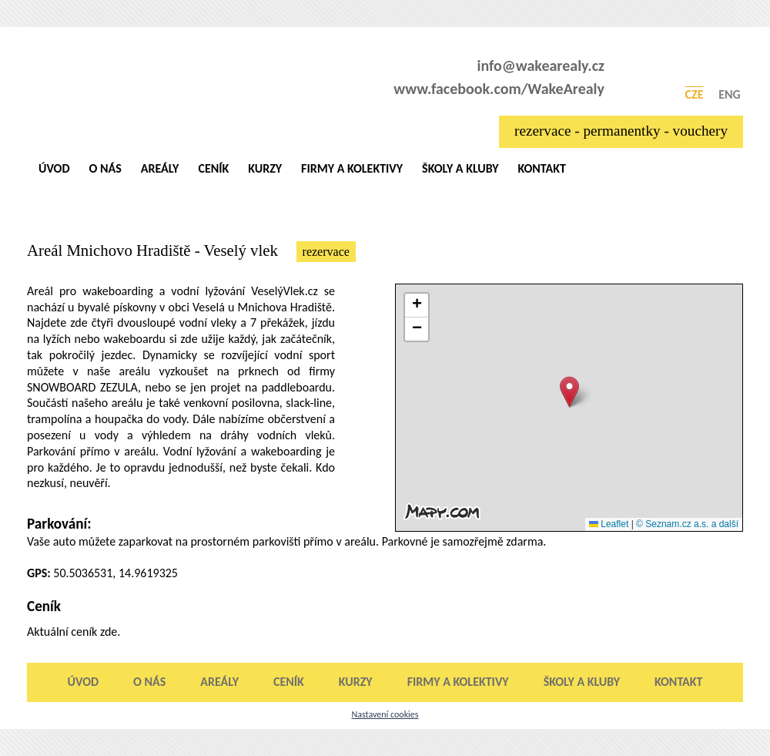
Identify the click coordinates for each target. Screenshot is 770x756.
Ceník (213, 168)
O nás (105, 168)
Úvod (54, 168)
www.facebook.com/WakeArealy (498, 88)
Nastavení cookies (384, 714)
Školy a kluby (460, 168)
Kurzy (265, 168)
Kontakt (541, 168)
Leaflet (608, 524)
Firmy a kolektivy (352, 168)
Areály (160, 168)
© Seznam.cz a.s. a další (687, 524)
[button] (569, 392)
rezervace (326, 251)
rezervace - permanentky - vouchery (621, 131)
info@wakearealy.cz (541, 65)
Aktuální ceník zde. (73, 631)
